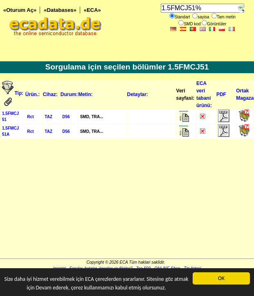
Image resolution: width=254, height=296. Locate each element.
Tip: (19, 93)
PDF (221, 94)
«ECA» (92, 10)
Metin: (85, 94)
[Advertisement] (127, 201)
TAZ (48, 116)
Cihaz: (50, 94)
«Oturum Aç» (19, 10)
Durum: (69, 94)
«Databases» (60, 10)
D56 (66, 116)
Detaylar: (137, 94)
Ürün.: (32, 94)
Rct (30, 116)
